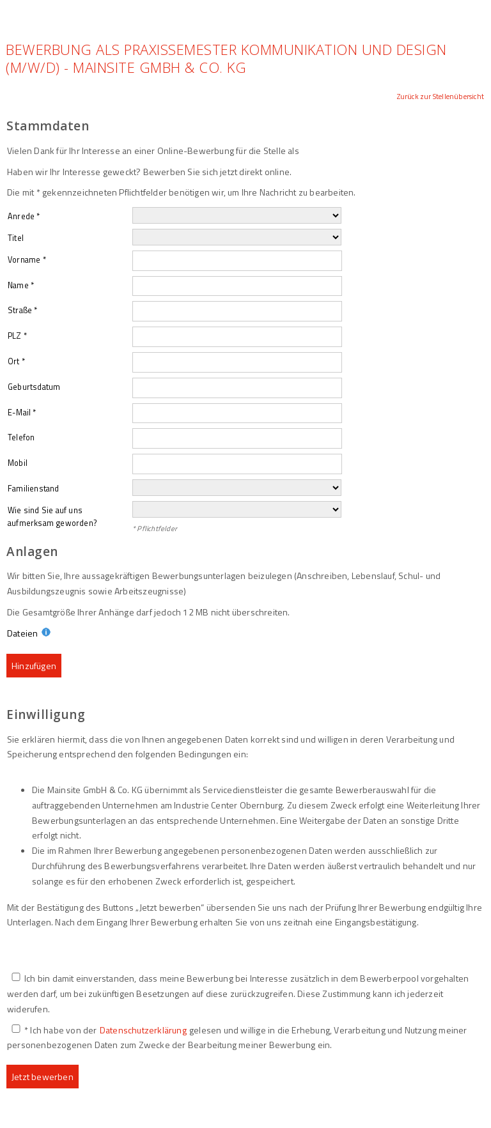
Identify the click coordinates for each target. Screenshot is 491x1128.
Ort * (16, 361)
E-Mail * (22, 412)
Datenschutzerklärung (143, 1030)
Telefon (21, 437)
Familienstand (33, 489)
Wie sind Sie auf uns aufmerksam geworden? (52, 516)
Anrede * (24, 216)
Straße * (23, 310)
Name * (21, 285)
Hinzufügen (34, 665)
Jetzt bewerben (43, 1076)
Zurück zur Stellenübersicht (440, 96)
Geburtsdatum (34, 387)
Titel (16, 238)
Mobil (17, 463)
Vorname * (27, 260)
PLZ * (17, 336)
